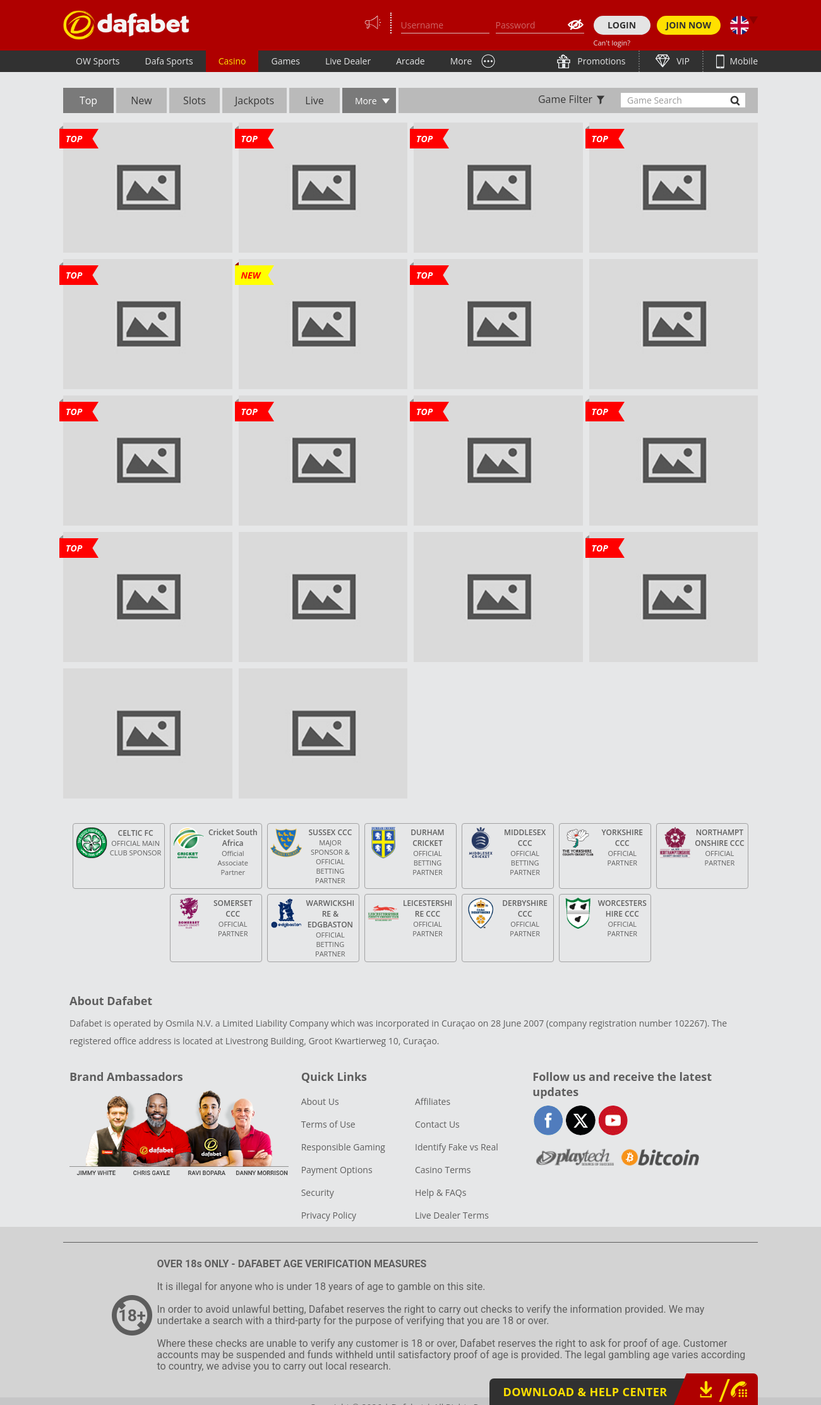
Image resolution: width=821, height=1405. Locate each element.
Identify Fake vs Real (456, 1147)
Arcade (410, 61)
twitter (581, 1120)
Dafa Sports (169, 61)
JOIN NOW (689, 25)
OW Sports (98, 61)
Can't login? (612, 42)
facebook (548, 1120)
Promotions (600, 61)
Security (317, 1192)
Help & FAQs (440, 1192)
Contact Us (437, 1124)
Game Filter (565, 99)
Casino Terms (442, 1170)
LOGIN (622, 25)
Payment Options (337, 1170)
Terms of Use (328, 1124)
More (461, 61)
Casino (232, 61)
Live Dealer (348, 61)
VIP (682, 61)
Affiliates (432, 1101)
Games (285, 61)
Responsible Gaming (343, 1147)
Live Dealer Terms (452, 1215)
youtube (613, 1120)
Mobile (743, 61)
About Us (320, 1101)
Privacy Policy (328, 1215)
